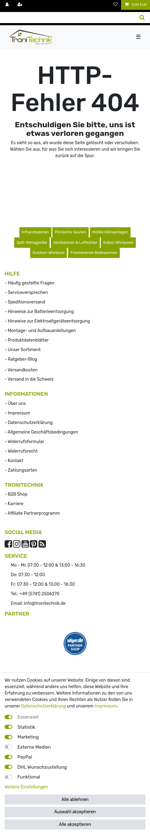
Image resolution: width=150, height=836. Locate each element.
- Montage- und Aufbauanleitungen (40, 330)
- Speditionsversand (25, 302)
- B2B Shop (16, 494)
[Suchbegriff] (67, 17)
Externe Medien (34, 747)
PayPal (25, 757)
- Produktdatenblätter (27, 340)
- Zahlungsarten (21, 470)
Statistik (26, 727)
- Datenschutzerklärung (29, 422)
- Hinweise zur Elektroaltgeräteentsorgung (47, 321)
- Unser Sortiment (23, 349)
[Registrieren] (20, 5)
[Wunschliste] (115, 5)
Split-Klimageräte (32, 242)
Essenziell (28, 717)
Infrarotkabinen (35, 232)
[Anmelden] (7, 5)
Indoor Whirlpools (118, 242)
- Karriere (14, 503)
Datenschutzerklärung (43, 706)
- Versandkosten (21, 370)
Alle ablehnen (74, 799)
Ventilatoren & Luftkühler (75, 242)
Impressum (106, 706)
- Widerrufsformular (24, 441)
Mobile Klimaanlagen (110, 232)
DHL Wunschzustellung (42, 767)
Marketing (28, 737)
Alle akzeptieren (75, 824)
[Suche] (142, 17)
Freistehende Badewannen (94, 253)
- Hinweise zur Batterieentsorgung (39, 311)
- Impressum (17, 413)
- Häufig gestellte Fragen (30, 283)
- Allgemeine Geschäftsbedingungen (41, 432)
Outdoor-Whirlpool (49, 253)
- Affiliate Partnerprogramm (32, 513)
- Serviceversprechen (26, 292)
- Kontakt (14, 460)
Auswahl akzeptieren (75, 811)
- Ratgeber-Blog (21, 359)
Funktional (29, 777)
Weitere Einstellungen (26, 787)
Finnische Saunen (70, 232)
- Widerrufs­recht (21, 451)
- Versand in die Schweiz (29, 379)
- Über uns (15, 403)
